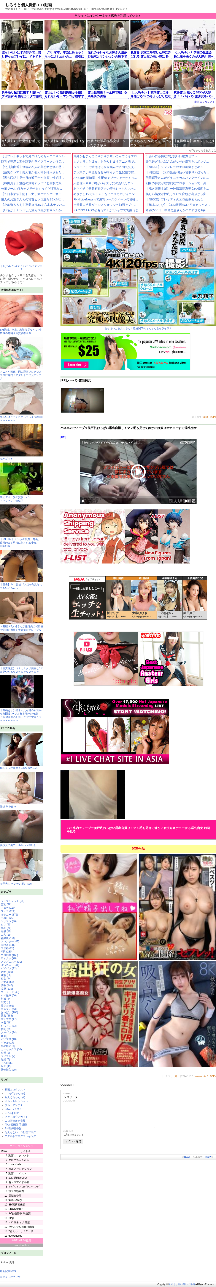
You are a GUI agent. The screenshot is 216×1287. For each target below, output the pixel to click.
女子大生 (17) (9, 1019)
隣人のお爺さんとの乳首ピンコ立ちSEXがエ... (32, 199)
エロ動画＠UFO (17, 1177)
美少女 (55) (7, 1005)
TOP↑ (213, 417)
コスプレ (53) (9, 1008)
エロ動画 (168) (9, 955)
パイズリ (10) (9, 1039)
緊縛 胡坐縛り (21, 790)
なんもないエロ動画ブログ (20, 1132)
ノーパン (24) (9, 1032)
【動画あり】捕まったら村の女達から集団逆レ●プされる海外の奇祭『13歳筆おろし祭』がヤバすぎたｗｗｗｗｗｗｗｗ (21, 713)
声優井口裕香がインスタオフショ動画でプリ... (105, 204)
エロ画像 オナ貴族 (19, 1222)
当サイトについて (10, 1277)
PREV (208, 1162)
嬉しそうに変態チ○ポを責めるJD (21, 751)
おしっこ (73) (9, 1025)
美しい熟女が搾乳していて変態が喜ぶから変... (177, 194)
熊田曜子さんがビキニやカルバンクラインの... (177, 177)
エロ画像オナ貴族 (15, 1120)
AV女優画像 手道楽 (16, 1124)
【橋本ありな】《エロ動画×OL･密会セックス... (178, 204)
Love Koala (14, 1164)
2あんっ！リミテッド (17, 1109)
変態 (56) (6, 975)
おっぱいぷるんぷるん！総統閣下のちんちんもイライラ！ (138, 273)
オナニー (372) (9, 914)
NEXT (187, 1162)
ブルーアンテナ (14, 1105)
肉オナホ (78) (9, 958)
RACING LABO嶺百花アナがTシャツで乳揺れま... (107, 210)
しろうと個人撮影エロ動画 (28, 5)
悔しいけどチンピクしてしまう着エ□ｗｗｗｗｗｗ (21, 417)
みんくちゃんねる (15, 1097)
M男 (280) (6, 951)
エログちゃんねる (15, 1093)
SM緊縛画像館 (13, 1128)
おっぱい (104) (9, 1012)
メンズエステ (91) (11, 961)
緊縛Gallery (15, 1200)
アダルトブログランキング (20, 1136)
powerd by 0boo (21, 1245)
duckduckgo (15, 1235)
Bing (11, 1218)
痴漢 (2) (5, 1052)
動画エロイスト (17, 1173)
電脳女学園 (14, 1195)
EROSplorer (12, 1112)
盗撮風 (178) (8, 938)
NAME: (66, 1093)
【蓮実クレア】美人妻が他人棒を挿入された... (32, 172)
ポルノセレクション (16, 1101)
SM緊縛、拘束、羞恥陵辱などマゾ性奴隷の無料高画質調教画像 (21, 330)
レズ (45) (6, 1066)
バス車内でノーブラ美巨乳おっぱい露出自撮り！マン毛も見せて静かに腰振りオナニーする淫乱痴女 (128, 428)
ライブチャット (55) (12, 901)
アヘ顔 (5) (7, 1062)
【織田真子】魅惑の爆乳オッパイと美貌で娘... (32, 183)
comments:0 (201, 1076)
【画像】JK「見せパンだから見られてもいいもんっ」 (21, 584)
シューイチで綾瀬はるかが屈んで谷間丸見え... (105, 167)
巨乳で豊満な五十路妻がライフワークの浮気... (32, 161)
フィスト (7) (8, 1056)
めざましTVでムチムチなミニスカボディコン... (105, 194)
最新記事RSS (8, 1271)
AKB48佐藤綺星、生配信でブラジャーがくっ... (105, 177)
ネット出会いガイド (16, 1116)
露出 (205, 417)
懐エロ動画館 (16, 1191)
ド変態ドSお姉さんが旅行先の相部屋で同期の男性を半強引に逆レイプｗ (21, 626)
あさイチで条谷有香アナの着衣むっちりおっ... (105, 188)
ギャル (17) (7, 1042)
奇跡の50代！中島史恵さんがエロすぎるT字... (177, 210)
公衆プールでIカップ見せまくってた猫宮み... (31, 188)
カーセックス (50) (11, 1049)
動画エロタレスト (204, 101)
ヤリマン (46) (9, 921)
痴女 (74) (6, 978)
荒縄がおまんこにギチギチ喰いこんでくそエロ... (106, 156)
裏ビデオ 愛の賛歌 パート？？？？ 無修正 (21, 497)
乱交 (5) (5, 1002)
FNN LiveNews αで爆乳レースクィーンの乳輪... (105, 199)
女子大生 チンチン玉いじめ (21, 867)
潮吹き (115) (8, 944)
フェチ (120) (8, 907)
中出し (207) (8, 917)
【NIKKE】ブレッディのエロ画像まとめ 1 (174, 199)
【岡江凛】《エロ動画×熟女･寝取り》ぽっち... (177, 172)
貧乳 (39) (6, 1029)
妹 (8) (4, 1035)
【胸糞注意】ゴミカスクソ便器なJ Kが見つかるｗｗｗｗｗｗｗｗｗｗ (21, 668)
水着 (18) (6, 1022)
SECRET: (68, 1136)
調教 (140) (7, 985)
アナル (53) (7, 981)
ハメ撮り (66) (9, 995)
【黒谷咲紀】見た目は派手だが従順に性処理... (32, 177)
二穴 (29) (6, 934)
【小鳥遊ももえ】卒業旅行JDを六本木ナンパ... (33, 204)
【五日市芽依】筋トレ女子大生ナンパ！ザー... (32, 194)
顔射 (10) (6, 931)
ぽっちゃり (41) (10, 965)
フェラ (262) (8, 911)
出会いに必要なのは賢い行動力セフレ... (173, 156)
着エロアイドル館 (18, 1182)
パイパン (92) (9, 968)
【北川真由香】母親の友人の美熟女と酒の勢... (32, 167)
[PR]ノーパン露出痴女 (75, 380)
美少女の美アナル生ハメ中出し (21, 828)
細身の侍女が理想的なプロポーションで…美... (177, 183)
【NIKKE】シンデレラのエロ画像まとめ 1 (174, 167)
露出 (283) (7, 1015)
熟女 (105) (7, 971)
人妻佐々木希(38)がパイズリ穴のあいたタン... (104, 183)
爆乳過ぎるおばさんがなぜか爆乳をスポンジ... (177, 161)
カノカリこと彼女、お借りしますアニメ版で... (105, 161)
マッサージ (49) (10, 992)
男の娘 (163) (8, 1046)
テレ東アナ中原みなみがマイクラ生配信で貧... (105, 172)
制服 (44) (6, 998)
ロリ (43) (6, 924)
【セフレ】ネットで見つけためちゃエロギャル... (34, 156)
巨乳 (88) (6, 904)
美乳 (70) (6, 928)
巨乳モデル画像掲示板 (21, 1226)
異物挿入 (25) (9, 1069)
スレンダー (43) (10, 941)
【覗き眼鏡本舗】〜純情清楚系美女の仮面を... (177, 188)
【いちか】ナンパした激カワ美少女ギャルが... (32, 210)
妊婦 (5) (5, 1059)
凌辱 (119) (7, 988)
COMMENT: (69, 1100)
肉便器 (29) (7, 948)
